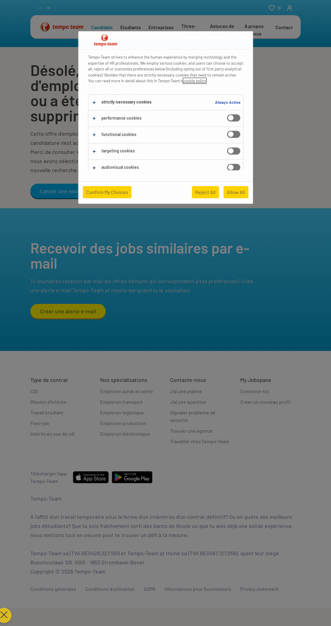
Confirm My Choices (107, 192)
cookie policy (194, 80)
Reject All (205, 192)
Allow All (236, 192)
